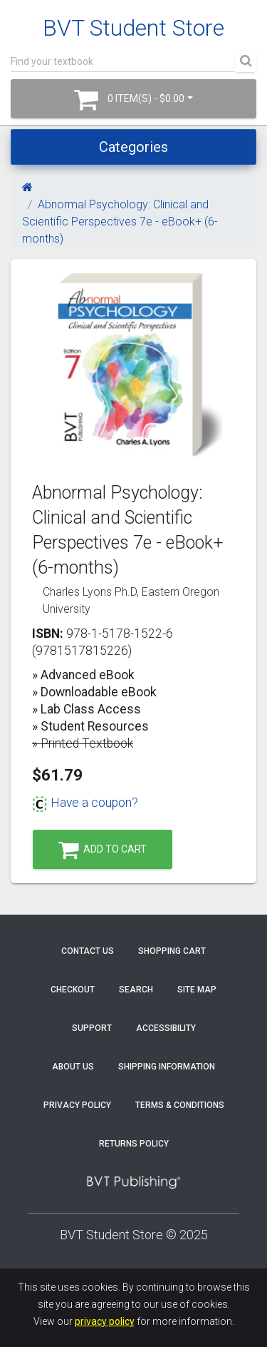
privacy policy (105, 1321)
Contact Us (87, 951)
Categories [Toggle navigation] (133, 147)
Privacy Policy (77, 1105)
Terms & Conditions (179, 1105)
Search (136, 990)
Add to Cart (102, 850)
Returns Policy (134, 1144)
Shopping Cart (172, 951)
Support (92, 1028)
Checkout (73, 990)
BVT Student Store (133, 27)
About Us (73, 1067)
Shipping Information (166, 1067)
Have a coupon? (85, 803)
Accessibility (166, 1028)
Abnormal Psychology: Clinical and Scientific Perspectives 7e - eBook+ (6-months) (120, 221)
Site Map (196, 990)
